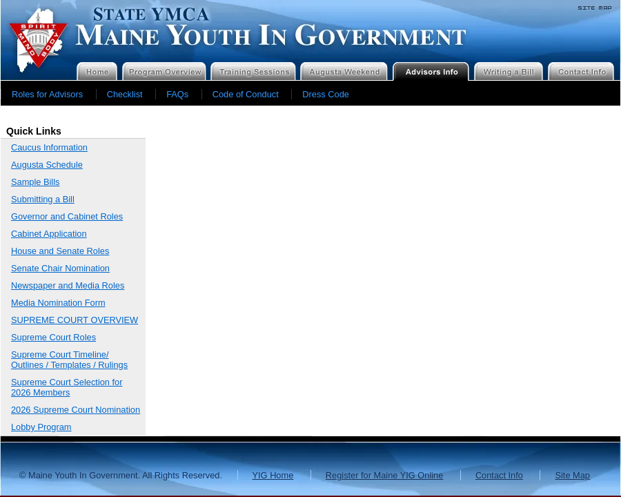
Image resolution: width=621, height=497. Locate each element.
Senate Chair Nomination (60, 268)
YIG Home (273, 475)
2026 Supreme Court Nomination (75, 410)
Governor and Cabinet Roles (67, 216)
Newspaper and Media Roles (67, 285)
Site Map (572, 475)
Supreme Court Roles (53, 337)
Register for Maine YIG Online (384, 475)
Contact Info (499, 475)
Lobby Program (41, 427)
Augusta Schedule (47, 164)
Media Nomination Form (58, 303)
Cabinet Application (49, 233)
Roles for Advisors (47, 94)
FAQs (177, 94)
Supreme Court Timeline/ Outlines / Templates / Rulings (69, 359)
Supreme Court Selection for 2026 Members (66, 387)
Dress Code (325, 94)
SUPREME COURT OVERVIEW (74, 320)
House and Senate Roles (60, 251)
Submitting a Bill (43, 199)
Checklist (125, 94)
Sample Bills (35, 182)
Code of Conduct (246, 94)
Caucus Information (49, 147)
